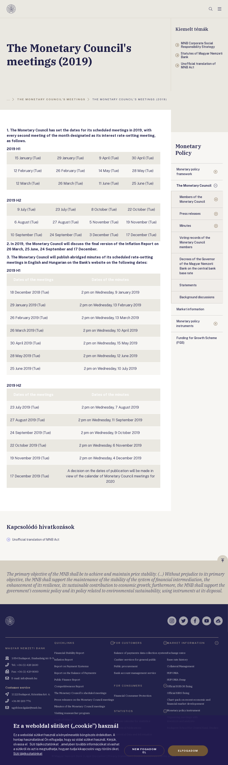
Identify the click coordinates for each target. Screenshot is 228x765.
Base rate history (177, 659)
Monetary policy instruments (188, 323)
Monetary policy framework (188, 172)
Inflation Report (63, 659)
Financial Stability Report (69, 653)
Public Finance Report (67, 679)
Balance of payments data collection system (140, 653)
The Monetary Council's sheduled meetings (80, 693)
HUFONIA (172, 673)
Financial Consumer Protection (132, 695)
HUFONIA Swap (176, 679)
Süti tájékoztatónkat (27, 753)
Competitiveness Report (69, 686)
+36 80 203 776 (21, 701)
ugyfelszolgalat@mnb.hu (26, 707)
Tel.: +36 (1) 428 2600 (25, 665)
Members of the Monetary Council (192, 199)
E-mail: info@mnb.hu (24, 678)
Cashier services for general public (135, 659)
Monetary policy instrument (183, 710)
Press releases (190, 213)
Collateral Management (180, 666)
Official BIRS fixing (178, 693)
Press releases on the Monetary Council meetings (84, 699)
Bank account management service (135, 673)
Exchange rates (176, 653)
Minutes (185, 225)
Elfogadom (188, 750)
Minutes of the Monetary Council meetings (79, 706)
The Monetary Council (194, 185)
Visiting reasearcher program (72, 713)
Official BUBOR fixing (179, 686)
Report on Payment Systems (71, 666)
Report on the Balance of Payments (75, 673)
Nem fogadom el (144, 751)
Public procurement (126, 666)
